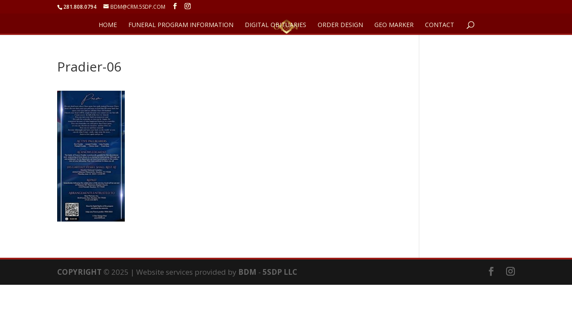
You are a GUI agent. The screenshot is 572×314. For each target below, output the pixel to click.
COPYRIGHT (79, 272)
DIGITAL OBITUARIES (275, 25)
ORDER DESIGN (340, 25)
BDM (247, 272)
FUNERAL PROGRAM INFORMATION (180, 25)
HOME (108, 25)
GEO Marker (394, 25)
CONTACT (439, 25)
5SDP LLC (280, 272)
